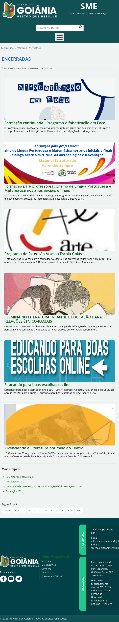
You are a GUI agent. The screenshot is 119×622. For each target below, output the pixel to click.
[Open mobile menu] (59, 37)
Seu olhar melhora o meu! (20, 476)
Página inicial (8, 48)
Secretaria (46, 561)
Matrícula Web (48, 564)
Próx (69, 510)
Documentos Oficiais (51, 576)
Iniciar (7, 510)
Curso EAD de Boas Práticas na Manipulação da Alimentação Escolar (44, 486)
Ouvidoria (46, 568)
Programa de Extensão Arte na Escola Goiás (43, 253)
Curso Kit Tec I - (14, 481)
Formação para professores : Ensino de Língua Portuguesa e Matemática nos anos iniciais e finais (57, 188)
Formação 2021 (14, 491)
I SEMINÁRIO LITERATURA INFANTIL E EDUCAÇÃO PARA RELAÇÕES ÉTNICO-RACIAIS (53, 319)
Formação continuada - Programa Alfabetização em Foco (55, 122)
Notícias (45, 572)
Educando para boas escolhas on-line (37, 384)
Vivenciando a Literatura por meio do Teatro (43, 447)
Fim (79, 510)
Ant (17, 510)
